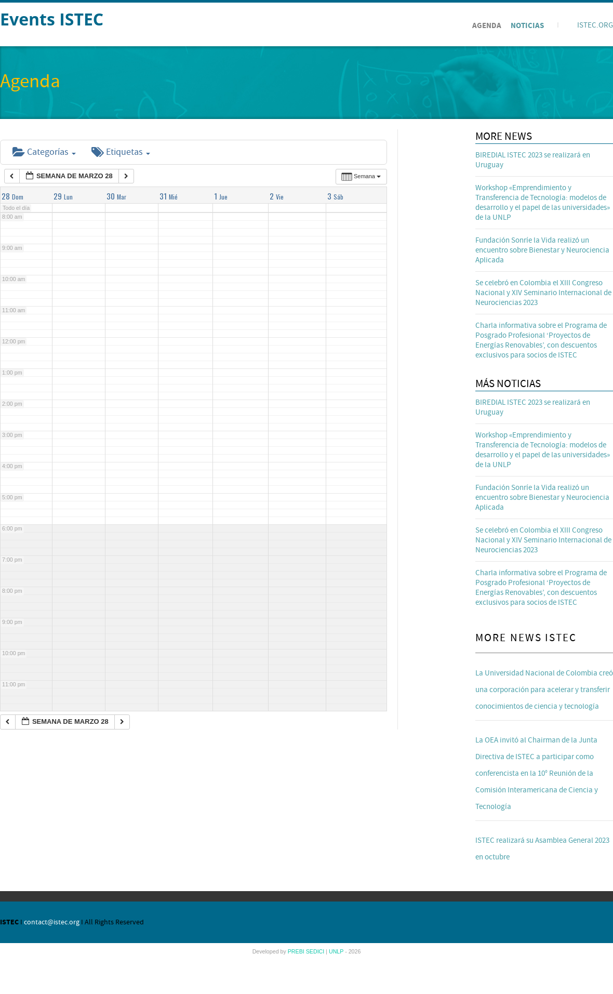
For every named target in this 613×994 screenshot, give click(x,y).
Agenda (486, 25)
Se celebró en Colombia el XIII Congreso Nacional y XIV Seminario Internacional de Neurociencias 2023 (543, 293)
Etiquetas (120, 152)
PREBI (297, 951)
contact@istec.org (51, 922)
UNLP (337, 951)
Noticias (527, 25)
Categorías (44, 152)
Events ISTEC (51, 19)
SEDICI (316, 951)
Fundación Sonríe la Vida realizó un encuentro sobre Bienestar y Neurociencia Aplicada (542, 250)
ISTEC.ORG (595, 25)
